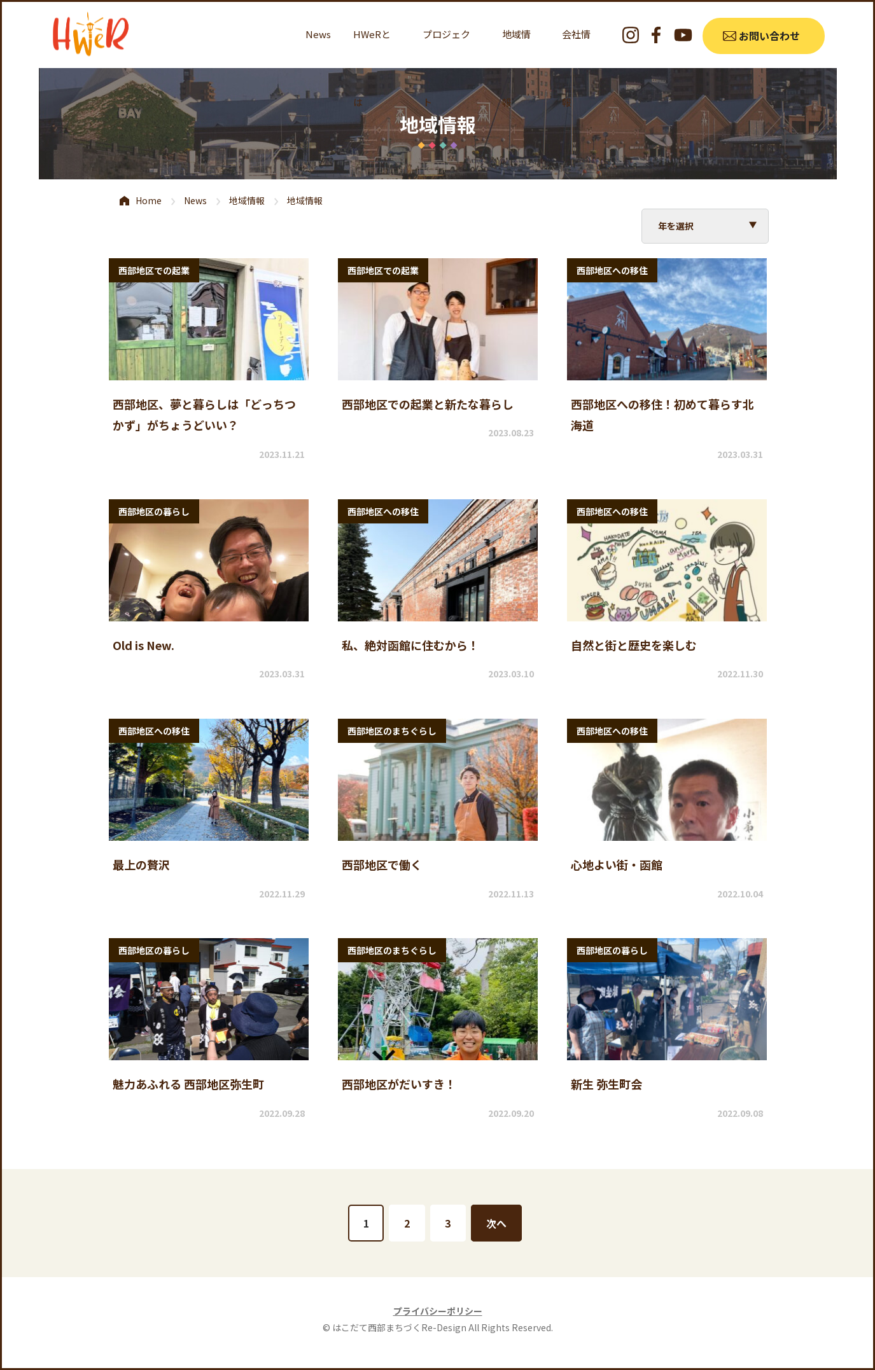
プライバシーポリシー (437, 1310)
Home (149, 200)
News (318, 34)
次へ (497, 1223)
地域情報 (247, 200)
